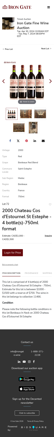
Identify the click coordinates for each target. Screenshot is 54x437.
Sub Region (7, 178)
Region (5, 184)
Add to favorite (50, 204)
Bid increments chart (10, 264)
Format (5, 196)
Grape (5, 162)
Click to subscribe (27, 413)
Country (6, 190)
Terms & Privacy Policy (35, 421)
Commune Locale (7, 170)
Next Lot (46, 48)
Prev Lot (8, 49)
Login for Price (12, 252)
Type (4, 156)
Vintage (6, 150)
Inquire (48, 235)
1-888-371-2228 (37, 353)
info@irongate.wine (17, 353)
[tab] (11, 274)
